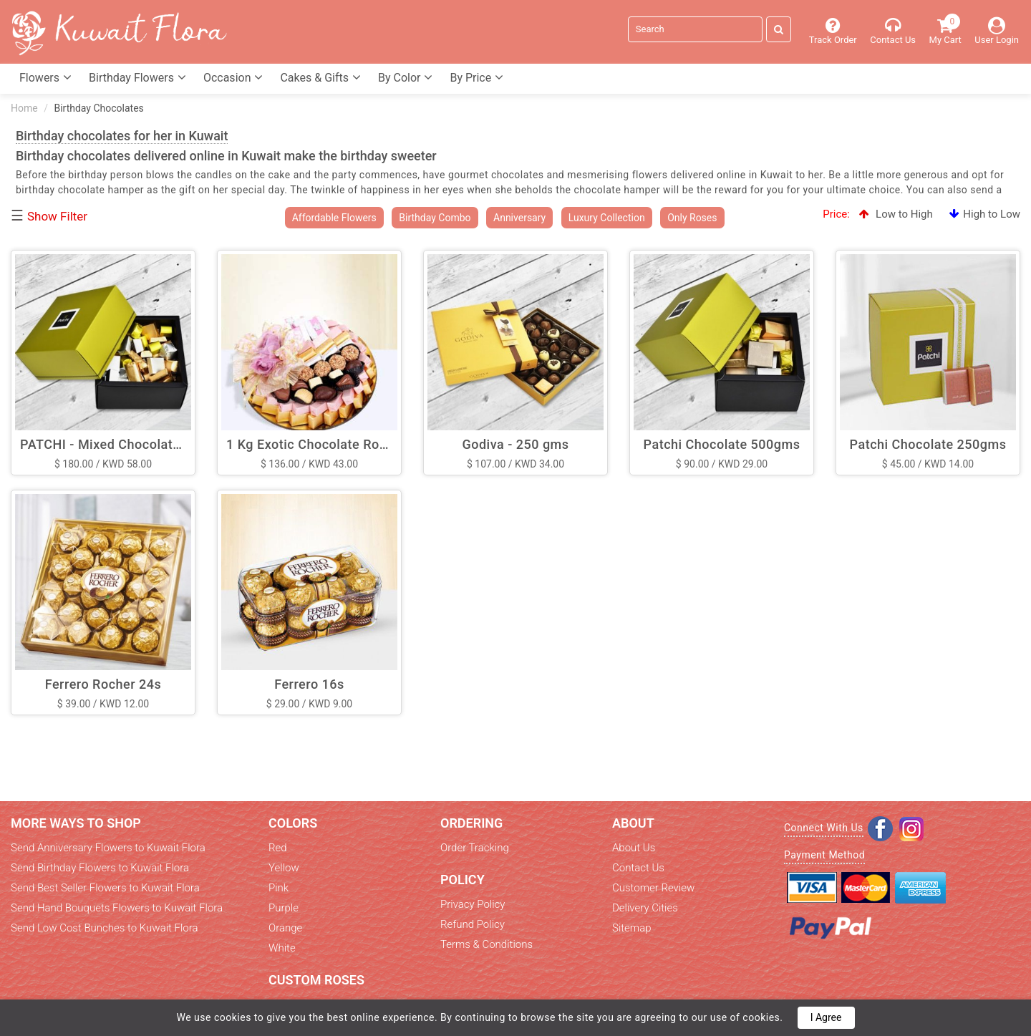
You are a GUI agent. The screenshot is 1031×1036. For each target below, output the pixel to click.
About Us (633, 847)
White (282, 947)
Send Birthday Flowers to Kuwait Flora (100, 867)
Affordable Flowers (334, 217)
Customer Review (653, 887)
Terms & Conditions (486, 944)
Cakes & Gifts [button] (320, 77)
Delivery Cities (645, 907)
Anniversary (519, 217)
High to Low (984, 214)
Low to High (895, 214)
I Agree (826, 1017)
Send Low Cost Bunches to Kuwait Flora (104, 927)
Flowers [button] (45, 77)
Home (24, 108)
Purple (283, 907)
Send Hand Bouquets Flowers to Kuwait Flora (117, 907)
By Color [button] (405, 77)
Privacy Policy (472, 904)
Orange (285, 927)
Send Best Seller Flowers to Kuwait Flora (105, 887)
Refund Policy (472, 924)
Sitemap (632, 927)
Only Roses (692, 217)
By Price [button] (476, 77)
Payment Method (824, 855)
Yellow (283, 867)
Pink (278, 887)
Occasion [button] (233, 77)
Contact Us (638, 867)
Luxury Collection (606, 217)
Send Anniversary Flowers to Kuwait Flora (108, 847)
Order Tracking (474, 847)
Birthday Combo (434, 217)
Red (277, 847)
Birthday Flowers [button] (137, 77)
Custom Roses (316, 979)
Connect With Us (823, 827)
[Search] (695, 29)
